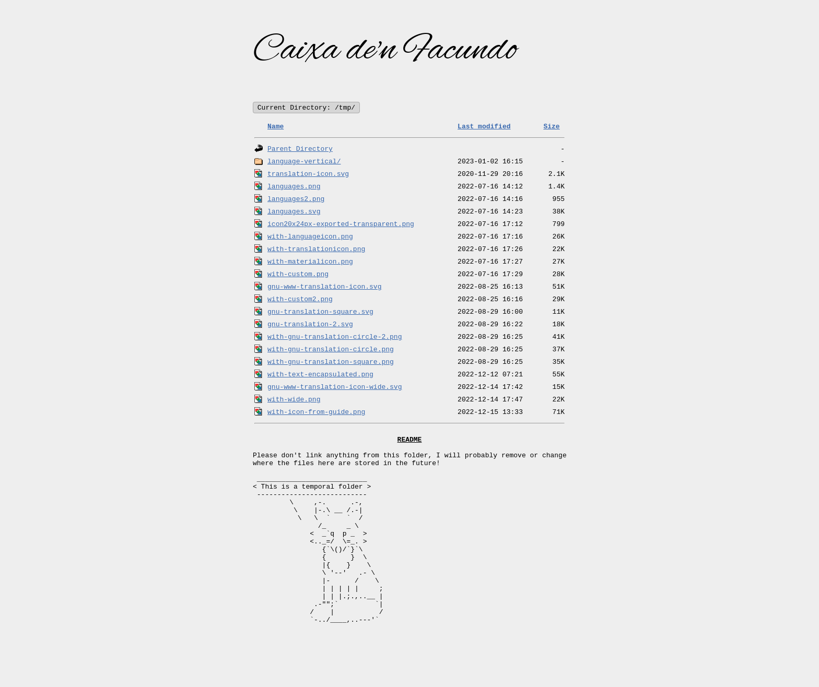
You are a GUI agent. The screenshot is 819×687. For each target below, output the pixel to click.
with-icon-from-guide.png (316, 412)
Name (275, 127)
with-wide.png (293, 400)
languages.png (293, 187)
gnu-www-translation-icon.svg (324, 287)
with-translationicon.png (316, 249)
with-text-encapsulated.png (320, 375)
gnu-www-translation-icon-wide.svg (334, 387)
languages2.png (295, 199)
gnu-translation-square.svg (320, 312)
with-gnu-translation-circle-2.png (334, 337)
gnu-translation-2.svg (310, 324)
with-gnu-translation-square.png (330, 362)
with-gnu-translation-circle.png (330, 349)
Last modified (484, 127)
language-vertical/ (304, 162)
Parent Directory (300, 149)
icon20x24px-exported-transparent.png (340, 224)
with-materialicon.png (310, 262)
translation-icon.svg (308, 174)
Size (551, 127)
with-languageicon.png (310, 237)
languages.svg (293, 212)
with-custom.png (298, 274)
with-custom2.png (300, 299)
